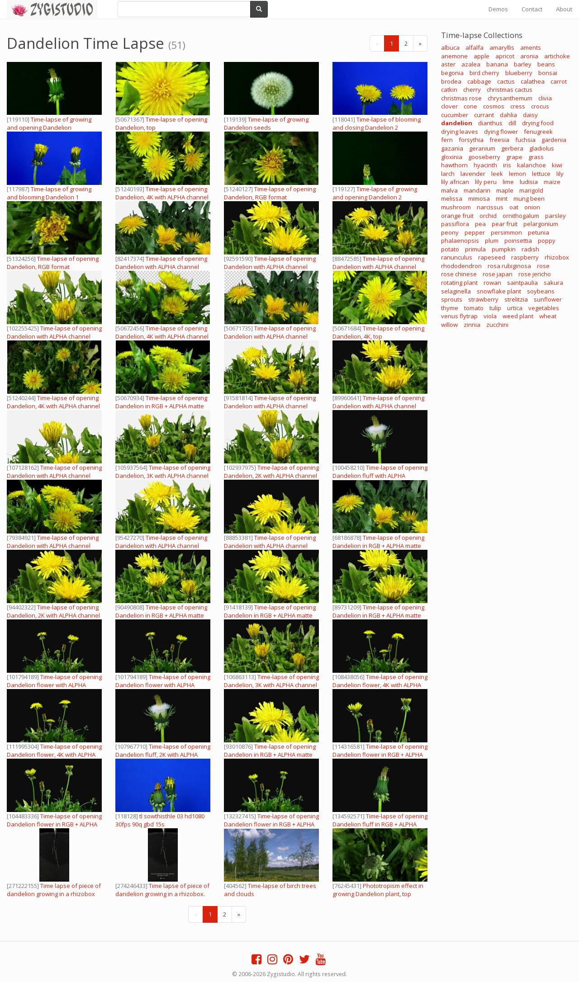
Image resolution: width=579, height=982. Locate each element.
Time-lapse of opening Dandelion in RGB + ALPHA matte (161, 402)
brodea (451, 81)
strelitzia (516, 299)
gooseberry (484, 157)
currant (484, 115)
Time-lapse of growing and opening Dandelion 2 (374, 193)
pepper (475, 232)
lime (508, 182)
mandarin (477, 190)
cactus (506, 81)
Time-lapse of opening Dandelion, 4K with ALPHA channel (162, 193)
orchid (488, 216)
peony (450, 232)
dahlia (508, 115)
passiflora (455, 224)
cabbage (479, 81)
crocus (540, 106)
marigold (531, 190)
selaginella (456, 291)
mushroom (456, 207)
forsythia (471, 140)
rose (543, 266)
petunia (538, 232)
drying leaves (459, 131)
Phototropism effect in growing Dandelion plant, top (377, 890)
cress (517, 106)
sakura (553, 283)
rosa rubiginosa (509, 266)
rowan (492, 283)
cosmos (493, 106)
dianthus (490, 123)
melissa (451, 198)
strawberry (483, 299)
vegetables (543, 308)
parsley (555, 216)
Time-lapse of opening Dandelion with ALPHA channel (161, 263)
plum (491, 240)
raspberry (525, 257)
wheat (547, 316)
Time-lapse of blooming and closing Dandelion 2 (376, 123)
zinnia (472, 325)
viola (490, 316)
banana (497, 64)
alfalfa (474, 47)
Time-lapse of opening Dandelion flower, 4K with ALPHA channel (379, 685)
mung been (529, 198)
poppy (546, 240)
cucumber (454, 115)
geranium (482, 148)
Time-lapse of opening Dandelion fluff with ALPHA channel (379, 475)
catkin (449, 89)
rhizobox (557, 257)
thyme (449, 308)
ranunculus (456, 257)
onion (532, 207)
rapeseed (491, 257)
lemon (517, 174)
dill (512, 123)
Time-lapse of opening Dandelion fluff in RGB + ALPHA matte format (379, 824)
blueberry (518, 73)
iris (507, 165)
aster (448, 64)
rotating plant (459, 283)
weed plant (518, 316)
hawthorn (454, 165)
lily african (455, 182)
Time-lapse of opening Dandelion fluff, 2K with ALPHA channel (162, 754)
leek (497, 174)
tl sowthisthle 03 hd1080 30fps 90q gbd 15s (159, 820)
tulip (495, 308)
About (564, 9)
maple (504, 190)
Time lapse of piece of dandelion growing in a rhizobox (54, 890)
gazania (452, 148)
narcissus (490, 207)
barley (523, 64)
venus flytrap (459, 316)
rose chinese (459, 274)
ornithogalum (521, 216)
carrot (559, 81)
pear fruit (504, 224)
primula (475, 249)
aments (530, 47)
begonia (452, 73)
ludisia (529, 182)
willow (449, 325)
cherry (472, 89)
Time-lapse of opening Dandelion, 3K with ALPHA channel (162, 471)
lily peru (486, 182)
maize (552, 182)
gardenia (553, 140)
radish (530, 249)
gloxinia (451, 157)
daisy (530, 115)
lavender (472, 174)
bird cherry (484, 73)
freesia (499, 140)
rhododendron (461, 266)
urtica (514, 308)
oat (513, 207)
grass (536, 157)
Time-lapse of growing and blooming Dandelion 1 (49, 193)
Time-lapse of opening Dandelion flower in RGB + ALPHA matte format (379, 754)
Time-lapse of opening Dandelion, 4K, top (378, 332)
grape (514, 157)
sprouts (451, 299)
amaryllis (501, 47)
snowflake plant (499, 291)
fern (447, 140)
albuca (450, 47)
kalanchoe (531, 165)
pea (480, 224)
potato (450, 249)
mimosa (479, 198)
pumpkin (504, 249)
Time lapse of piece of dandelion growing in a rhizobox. (162, 890)
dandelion (456, 123)
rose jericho (534, 274)
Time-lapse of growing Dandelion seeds (266, 123)
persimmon (506, 232)
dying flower (501, 131)
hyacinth (485, 165)
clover (449, 106)
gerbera (512, 148)
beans (546, 64)
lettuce (541, 174)
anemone (454, 56)
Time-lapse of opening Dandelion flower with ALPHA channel (54, 685)
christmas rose (461, 98)
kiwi (557, 165)
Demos (498, 9)
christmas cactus (509, 89)
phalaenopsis (460, 240)
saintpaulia (522, 283)
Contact (532, 9)
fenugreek (538, 131)
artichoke (557, 56)
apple (481, 56)
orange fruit (457, 216)
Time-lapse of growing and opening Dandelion (49, 123)
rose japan (498, 274)
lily (560, 174)
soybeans (541, 291)
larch (448, 174)
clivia (545, 98)
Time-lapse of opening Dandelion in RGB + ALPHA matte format (378, 545)
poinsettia (518, 240)
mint (502, 198)
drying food (538, 123)
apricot (504, 56)
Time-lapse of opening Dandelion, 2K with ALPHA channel (271, 471)
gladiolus (541, 148)
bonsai (547, 73)
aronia (529, 56)
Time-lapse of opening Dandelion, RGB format (270, 193)
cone (470, 106)
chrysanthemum (510, 98)
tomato (474, 308)
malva (449, 190)
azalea (470, 64)
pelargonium (540, 224)
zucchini (497, 325)
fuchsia (525, 140)
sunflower (548, 299)
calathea (533, 81)
